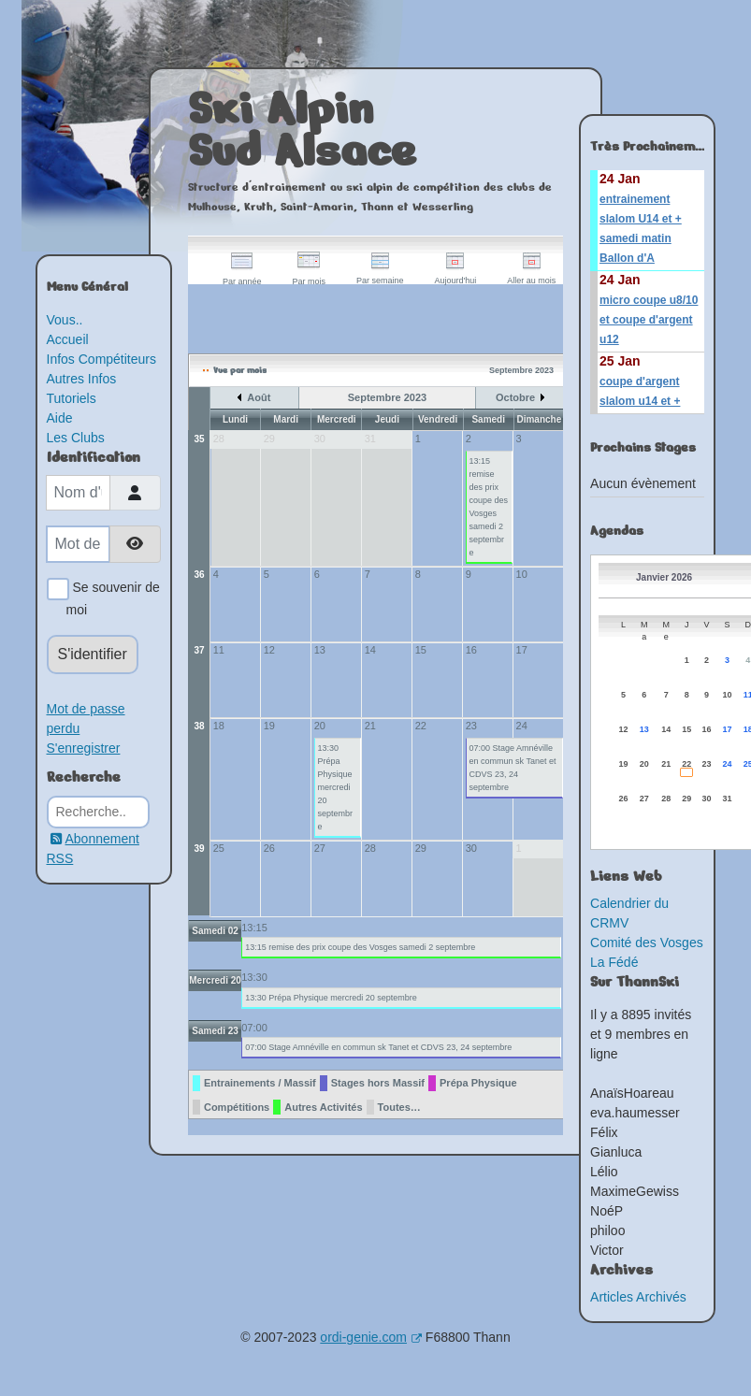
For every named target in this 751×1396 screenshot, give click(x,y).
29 (420, 848)
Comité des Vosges (646, 942)
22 (420, 725)
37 (199, 650)
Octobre (515, 397)
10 (521, 574)
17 (521, 649)
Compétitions (236, 1107)
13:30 (254, 977)
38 (199, 726)
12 (269, 649)
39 (199, 848)
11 (218, 649)
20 (319, 725)
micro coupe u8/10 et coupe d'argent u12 (648, 320)
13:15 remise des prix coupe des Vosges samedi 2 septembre (489, 506)
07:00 (254, 1027)
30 (471, 848)
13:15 (254, 927)
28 (370, 848)
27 (319, 848)
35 (199, 439)
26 (269, 848)
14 (370, 649)
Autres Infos (82, 378)
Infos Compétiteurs (102, 359)
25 (218, 848)
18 (218, 725)
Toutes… (399, 1107)
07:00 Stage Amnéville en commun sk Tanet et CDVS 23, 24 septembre (512, 767)
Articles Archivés (638, 1296)
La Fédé (614, 962)
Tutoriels (71, 398)
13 (319, 649)
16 (471, 649)
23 (471, 725)
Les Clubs (76, 437)
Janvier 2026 (664, 577)
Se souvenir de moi (113, 597)
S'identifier (92, 654)
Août (258, 397)
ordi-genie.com (371, 1337)
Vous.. (65, 319)
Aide (60, 417)
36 (199, 574)
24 (521, 725)
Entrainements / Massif (260, 1082)
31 (727, 798)
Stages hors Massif (378, 1082)
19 (269, 725)
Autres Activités (323, 1107)
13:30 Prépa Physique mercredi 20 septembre (336, 787)
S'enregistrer (84, 748)
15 (420, 649)
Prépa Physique (478, 1082)
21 (370, 725)
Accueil (68, 339)
